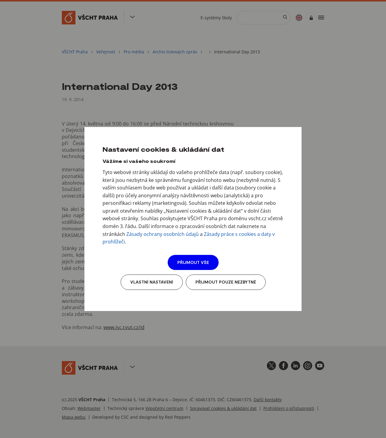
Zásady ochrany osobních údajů (162, 234)
